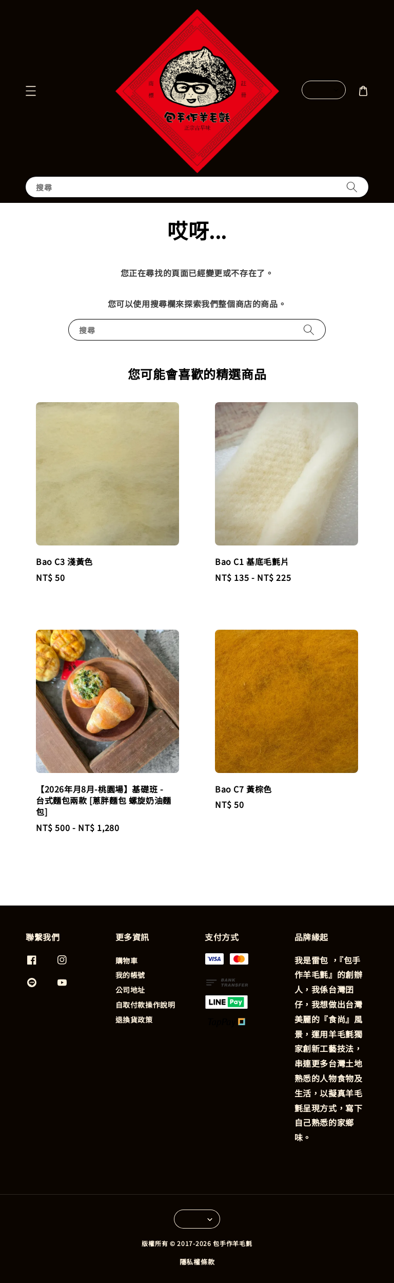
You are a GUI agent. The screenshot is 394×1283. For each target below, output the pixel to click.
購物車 (126, 961)
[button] (30, 91)
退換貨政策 (134, 1019)
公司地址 (130, 990)
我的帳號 (130, 975)
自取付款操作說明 (145, 1004)
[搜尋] (352, 187)
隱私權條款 (197, 1262)
